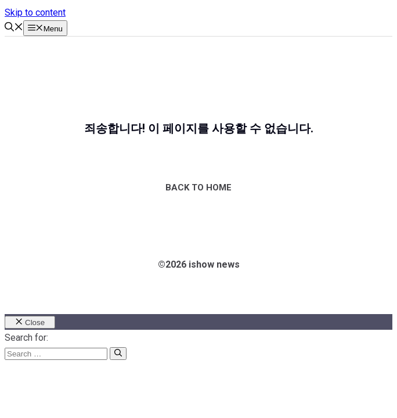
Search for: (26, 337)
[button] (14, 28)
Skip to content (35, 12)
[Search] (118, 353)
